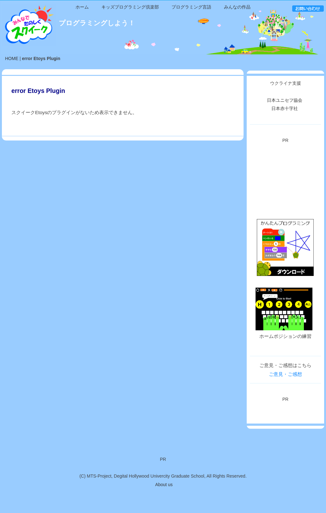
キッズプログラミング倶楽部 (130, 61)
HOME (11, 75)
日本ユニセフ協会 (284, 116)
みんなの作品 (237, 61)
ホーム (82, 61)
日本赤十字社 (284, 125)
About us (163, 484)
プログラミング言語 (191, 61)
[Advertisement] (285, 193)
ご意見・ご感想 (285, 391)
